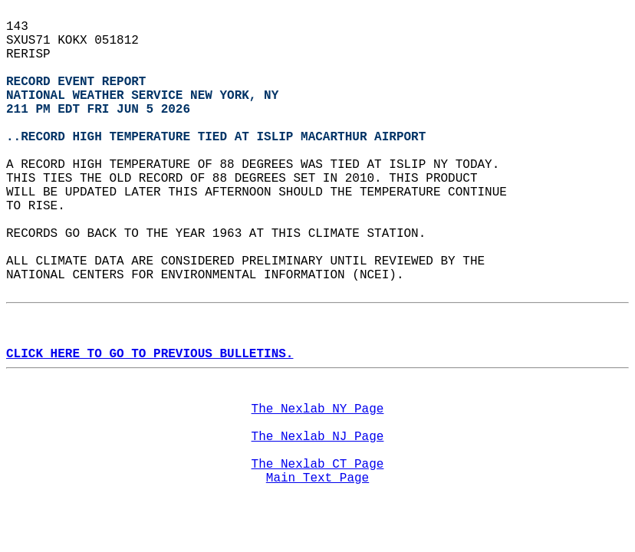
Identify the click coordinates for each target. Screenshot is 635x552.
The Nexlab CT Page (318, 465)
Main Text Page (317, 478)
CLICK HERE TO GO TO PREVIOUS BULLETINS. (149, 354)
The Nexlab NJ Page (318, 437)
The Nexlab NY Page (318, 409)
